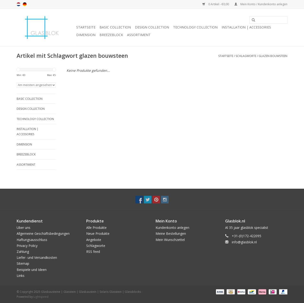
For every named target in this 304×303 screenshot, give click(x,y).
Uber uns (23, 227)
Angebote (93, 239)
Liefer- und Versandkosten (37, 257)
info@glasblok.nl (244, 242)
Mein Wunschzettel (170, 239)
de (25, 4)
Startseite (85, 27)
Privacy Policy (27, 245)
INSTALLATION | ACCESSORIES (246, 27)
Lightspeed (40, 297)
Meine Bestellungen (171, 233)
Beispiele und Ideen (32, 269)
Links (20, 275)
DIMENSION (85, 35)
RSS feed (93, 251)
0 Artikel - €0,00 (216, 4)
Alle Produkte (96, 227)
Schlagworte (246, 56)
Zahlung (23, 251)
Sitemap (23, 263)
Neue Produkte (97, 233)
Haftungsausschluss (32, 239)
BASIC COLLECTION (115, 27)
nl (18, 4)
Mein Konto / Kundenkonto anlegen (260, 4)
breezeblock (111, 35)
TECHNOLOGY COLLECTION (195, 27)
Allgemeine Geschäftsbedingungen (43, 233)
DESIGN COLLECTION (152, 27)
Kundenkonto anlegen (172, 227)
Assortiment (139, 35)
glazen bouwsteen (273, 56)
